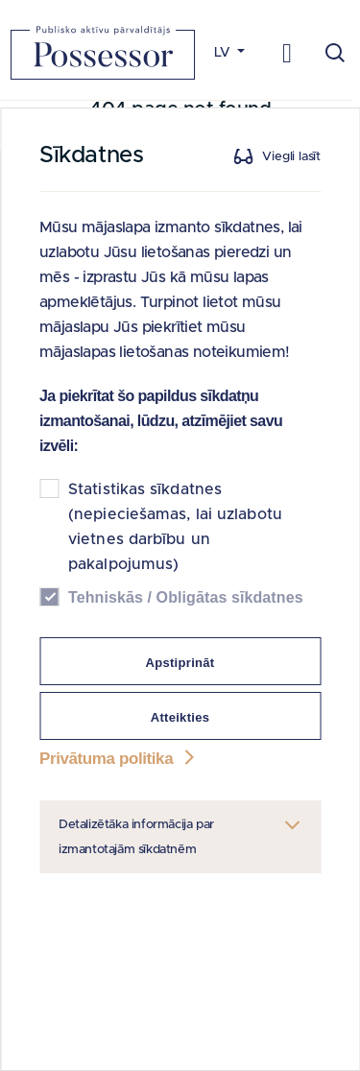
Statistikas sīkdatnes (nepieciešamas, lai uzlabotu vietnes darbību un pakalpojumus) (175, 527)
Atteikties (180, 717)
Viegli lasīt (291, 157)
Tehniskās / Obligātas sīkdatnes (185, 597)
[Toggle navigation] (287, 52)
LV (224, 53)
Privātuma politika (119, 759)
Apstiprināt (180, 662)
